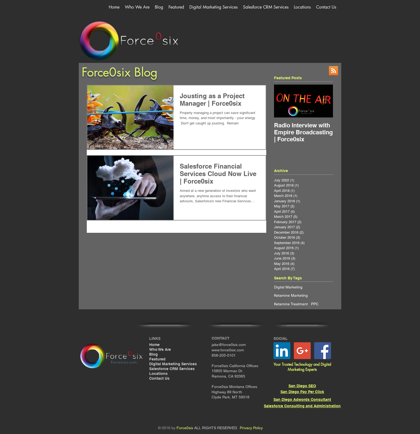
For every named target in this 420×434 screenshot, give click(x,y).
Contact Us (159, 378)
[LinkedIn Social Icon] (281, 350)
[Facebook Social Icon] (322, 350)
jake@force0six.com (229, 344)
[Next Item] (324, 101)
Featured (157, 359)
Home (154, 344)
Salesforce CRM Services (172, 369)
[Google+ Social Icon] (302, 350)
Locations (158, 373)
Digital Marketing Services (173, 364)
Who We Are (160, 349)
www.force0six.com (228, 350)
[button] (213, 7)
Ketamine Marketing (291, 295)
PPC (314, 304)
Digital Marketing (288, 287)
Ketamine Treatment (291, 304)
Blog (153, 354)
